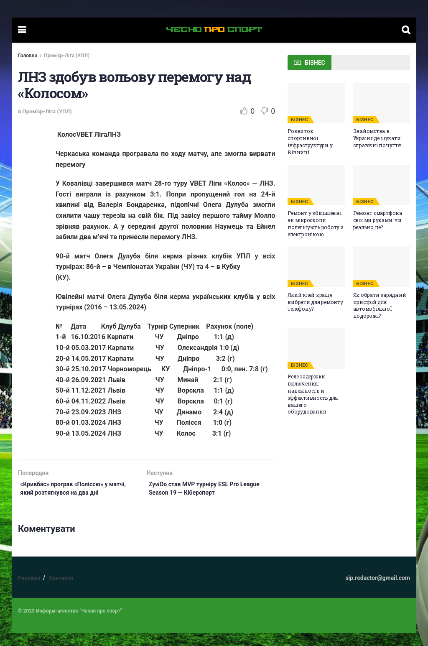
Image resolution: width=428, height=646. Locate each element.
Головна (27, 56)
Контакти (61, 591)
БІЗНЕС (299, 120)
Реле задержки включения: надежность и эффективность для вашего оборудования (313, 394)
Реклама (29, 591)
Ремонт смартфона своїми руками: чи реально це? (377, 219)
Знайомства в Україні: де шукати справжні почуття (377, 138)
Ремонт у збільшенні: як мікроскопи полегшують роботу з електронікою (315, 223)
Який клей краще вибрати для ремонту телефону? (315, 301)
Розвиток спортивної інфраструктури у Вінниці (310, 141)
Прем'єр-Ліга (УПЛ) (66, 56)
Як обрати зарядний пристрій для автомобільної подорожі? (379, 305)
